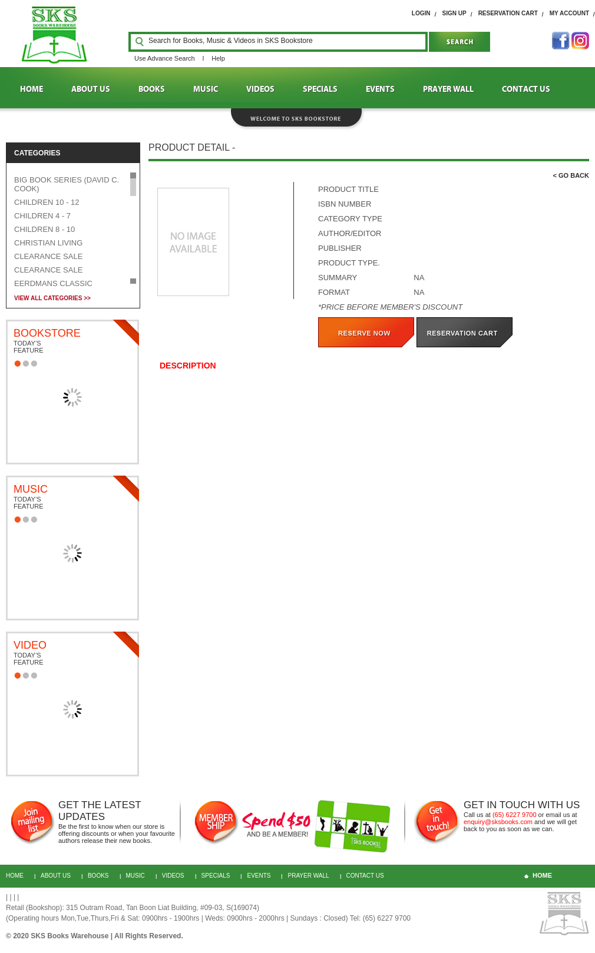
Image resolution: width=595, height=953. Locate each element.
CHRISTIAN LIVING (48, 242)
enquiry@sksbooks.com (498, 821)
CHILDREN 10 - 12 (47, 202)
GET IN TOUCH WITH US (522, 805)
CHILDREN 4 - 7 (42, 215)
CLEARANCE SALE (48, 256)
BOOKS (151, 89)
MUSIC (205, 89)
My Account (569, 13)
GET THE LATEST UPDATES (99, 810)
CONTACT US (526, 89)
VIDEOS (260, 89)
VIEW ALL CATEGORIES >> (52, 298)
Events (258, 875)
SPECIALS (320, 89)
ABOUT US (90, 89)
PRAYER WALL (448, 89)
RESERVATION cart (508, 13)
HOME (31, 89)
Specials (215, 875)
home (542, 875)
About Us (56, 875)
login (421, 13)
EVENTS (380, 89)
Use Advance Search (164, 58)
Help (218, 58)
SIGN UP (454, 13)
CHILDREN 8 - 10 (44, 229)
